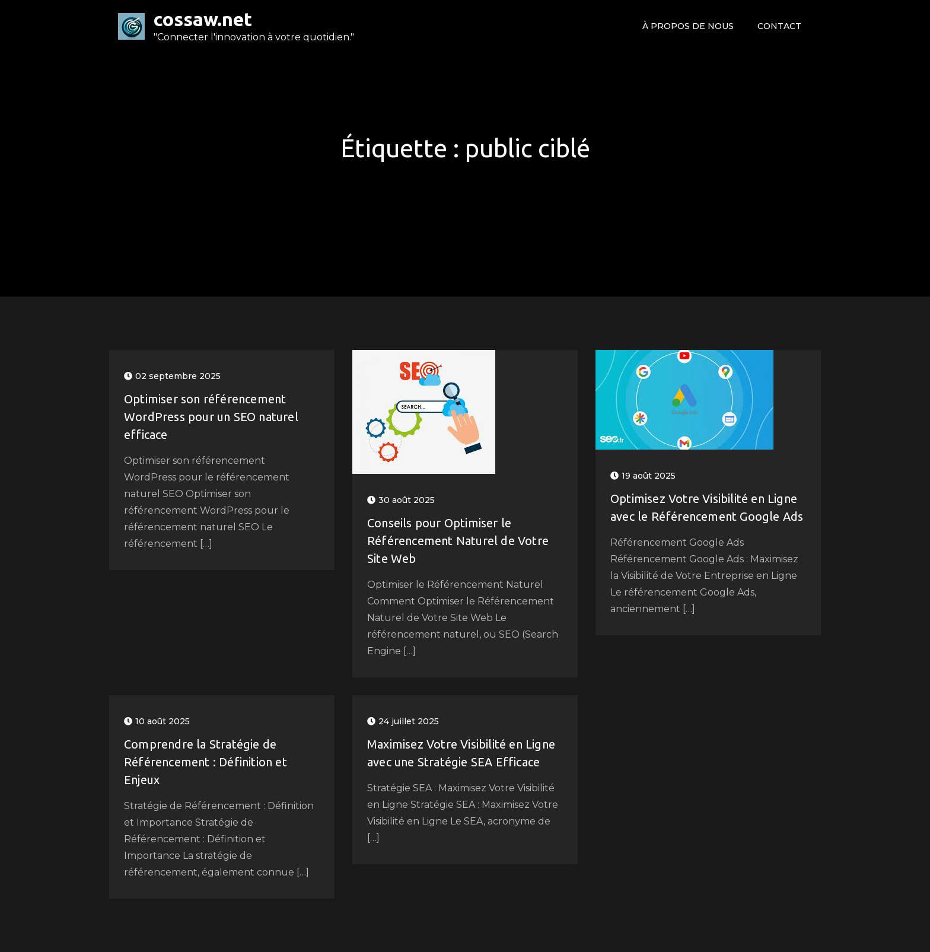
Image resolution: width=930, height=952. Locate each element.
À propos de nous (688, 26)
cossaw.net (203, 19)
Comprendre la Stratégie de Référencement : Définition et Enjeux (205, 762)
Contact (779, 26)
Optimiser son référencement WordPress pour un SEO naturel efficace (211, 416)
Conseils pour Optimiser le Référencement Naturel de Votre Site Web (458, 540)
